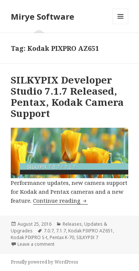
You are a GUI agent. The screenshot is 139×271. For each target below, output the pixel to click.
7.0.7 (49, 231)
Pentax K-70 (62, 237)
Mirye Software (42, 16)
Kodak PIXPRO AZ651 (90, 231)
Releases (72, 224)
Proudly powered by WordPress (44, 262)
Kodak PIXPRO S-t (29, 237)
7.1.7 (61, 231)
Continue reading (60, 200)
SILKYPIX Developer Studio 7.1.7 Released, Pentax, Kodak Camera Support (67, 96)
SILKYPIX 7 (87, 237)
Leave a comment (35, 244)
